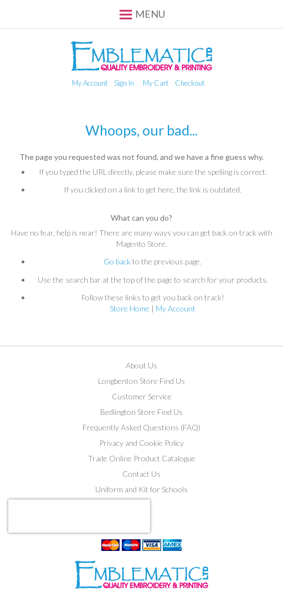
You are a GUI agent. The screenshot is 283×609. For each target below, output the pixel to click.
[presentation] (79, 516)
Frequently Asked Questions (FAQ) (141, 427)
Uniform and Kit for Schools (141, 489)
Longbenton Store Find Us (141, 381)
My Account (89, 83)
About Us (141, 365)
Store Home (130, 308)
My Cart (155, 83)
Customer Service (142, 396)
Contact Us (141, 473)
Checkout (189, 83)
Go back (117, 261)
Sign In (124, 83)
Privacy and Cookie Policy (141, 442)
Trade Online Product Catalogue (141, 458)
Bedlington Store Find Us (141, 412)
